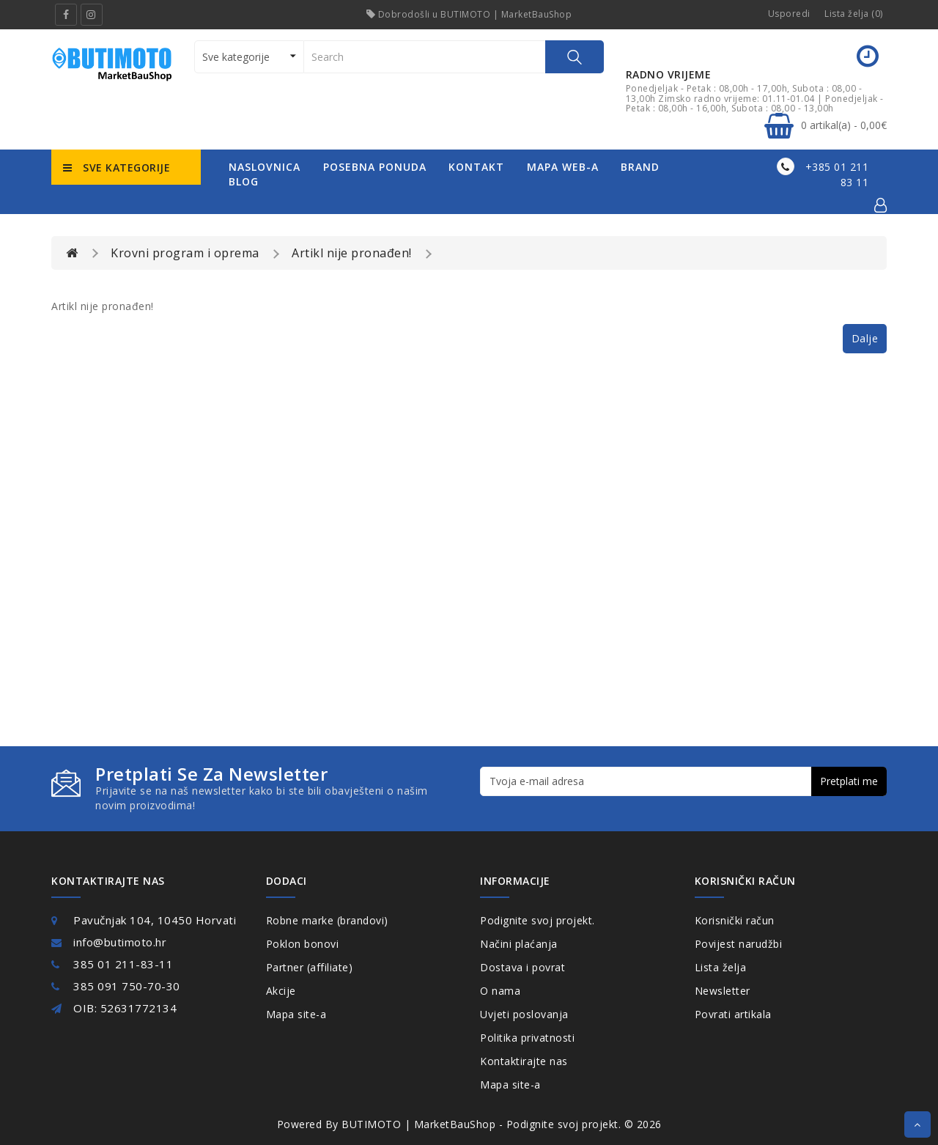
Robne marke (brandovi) (327, 920)
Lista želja (721, 967)
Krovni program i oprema (185, 253)
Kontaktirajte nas (524, 1061)
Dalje (865, 338)
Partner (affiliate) (309, 967)
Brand (640, 167)
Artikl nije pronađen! (352, 253)
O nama (500, 991)
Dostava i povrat (522, 967)
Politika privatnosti (527, 1038)
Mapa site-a (296, 1014)
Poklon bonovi (302, 944)
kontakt (476, 167)
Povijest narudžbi (739, 944)
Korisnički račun (735, 920)
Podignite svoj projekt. (537, 920)
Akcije (281, 991)
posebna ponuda (374, 167)
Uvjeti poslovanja (524, 1014)
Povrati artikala (733, 1014)
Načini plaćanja (519, 944)
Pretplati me (849, 781)
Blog (244, 181)
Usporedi (789, 13)
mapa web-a (563, 167)
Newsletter (722, 991)
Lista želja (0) (853, 13)
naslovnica (264, 167)
